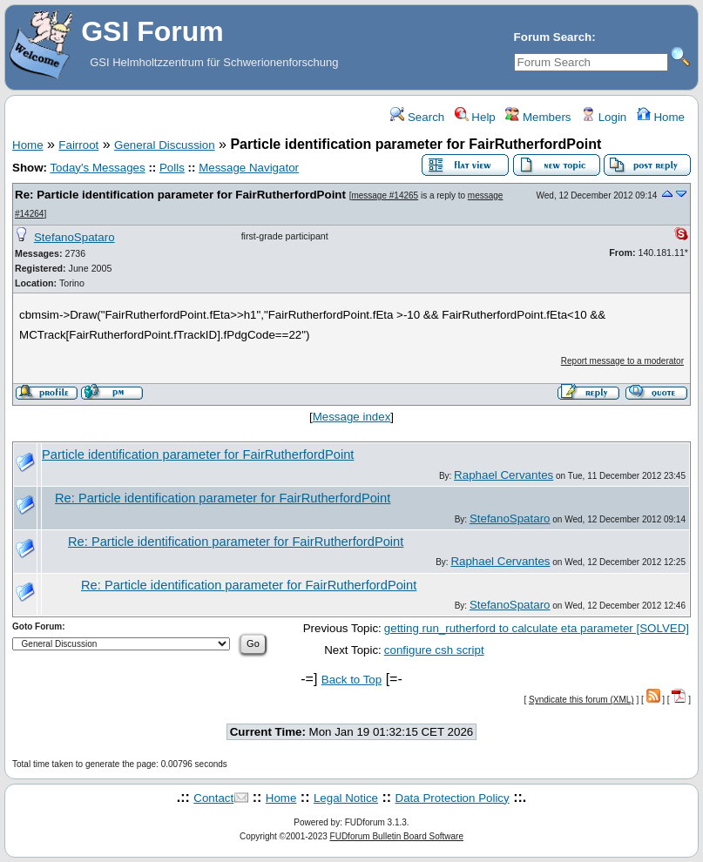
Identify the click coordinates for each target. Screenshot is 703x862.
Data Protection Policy (452, 798)
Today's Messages (97, 167)
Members (538, 117)
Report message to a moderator (622, 361)
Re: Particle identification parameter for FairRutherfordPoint (180, 194)
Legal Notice (346, 798)
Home (661, 117)
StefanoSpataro (74, 237)
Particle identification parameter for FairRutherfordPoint (198, 454)
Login (603, 117)
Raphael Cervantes (503, 475)
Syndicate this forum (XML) (581, 699)
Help (475, 117)
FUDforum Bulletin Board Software (396, 836)
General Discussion (164, 145)
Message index (352, 416)
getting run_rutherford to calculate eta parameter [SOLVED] (536, 628)
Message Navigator (249, 167)
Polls (172, 167)
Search (417, 117)
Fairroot (78, 145)
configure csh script (434, 650)
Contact (213, 798)
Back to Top (351, 679)
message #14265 (384, 195)
